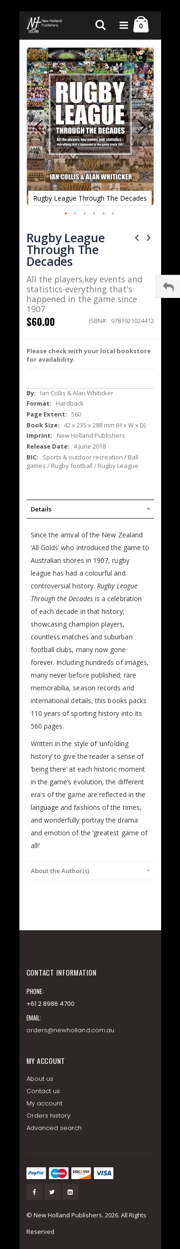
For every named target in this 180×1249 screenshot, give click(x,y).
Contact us (43, 1091)
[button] (142, 66)
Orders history (48, 1115)
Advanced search (54, 1127)
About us (40, 1078)
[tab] (90, 509)
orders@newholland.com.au (70, 1030)
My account (44, 1103)
